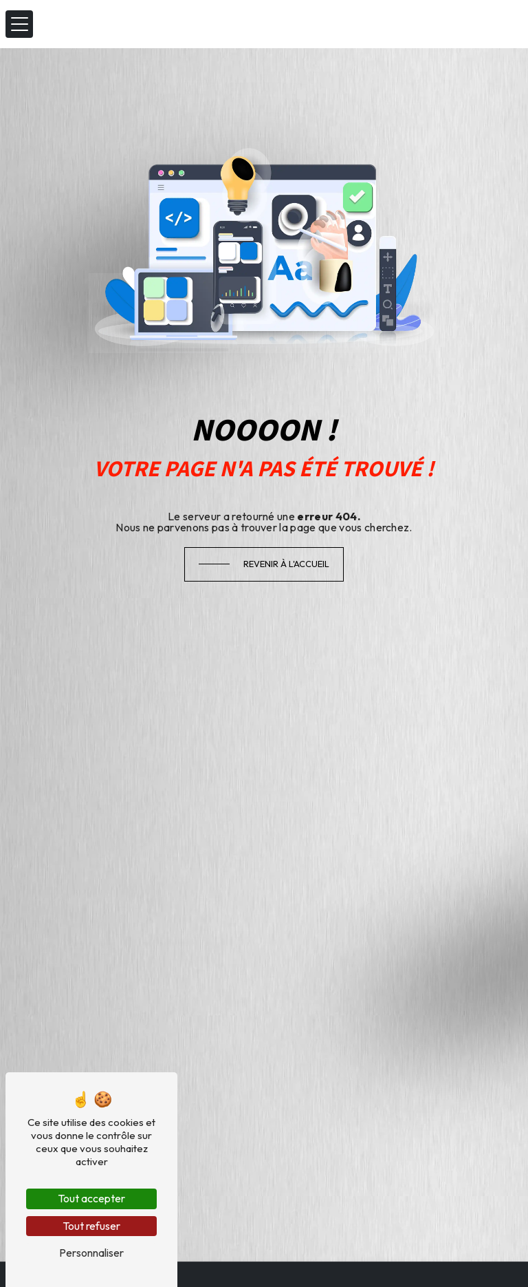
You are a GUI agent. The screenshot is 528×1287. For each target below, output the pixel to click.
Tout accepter (91, 1198)
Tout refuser (91, 1226)
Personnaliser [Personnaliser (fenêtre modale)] (91, 1252)
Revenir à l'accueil (286, 563)
